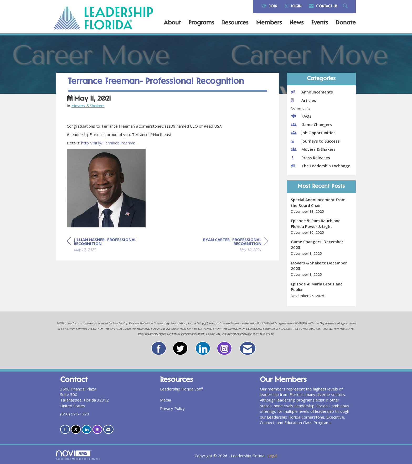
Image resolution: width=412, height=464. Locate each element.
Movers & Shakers (88, 106)
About (172, 23)
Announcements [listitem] (312, 92)
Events (319, 23)
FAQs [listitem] (301, 116)
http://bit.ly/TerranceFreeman (108, 142)
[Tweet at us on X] (76, 429)
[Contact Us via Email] (108, 429)
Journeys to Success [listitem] (315, 141)
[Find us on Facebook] (65, 429)
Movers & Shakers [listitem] (313, 149)
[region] (229, 245)
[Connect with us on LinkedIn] (86, 429)
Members (269, 23)
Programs (201, 23)
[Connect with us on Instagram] (97, 429)
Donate (346, 23)
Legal (272, 455)
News (296, 23)
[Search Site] (346, 6)
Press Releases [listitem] (310, 157)
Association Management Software (78, 455)
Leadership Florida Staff (181, 389)
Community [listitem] (300, 108)
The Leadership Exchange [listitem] (320, 165)
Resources (235, 23)
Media (165, 400)
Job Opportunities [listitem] (313, 132)
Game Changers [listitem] (311, 124)
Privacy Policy (172, 408)
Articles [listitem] (303, 100)
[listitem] (321, 205)
